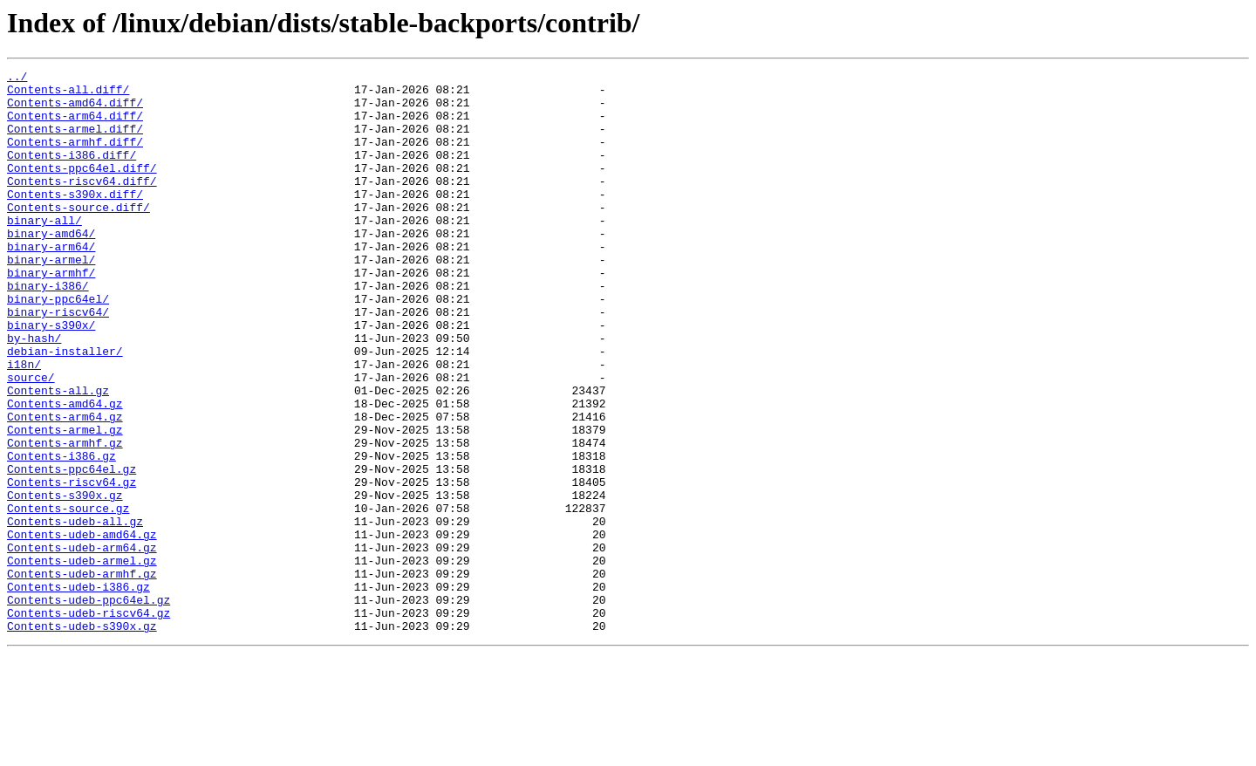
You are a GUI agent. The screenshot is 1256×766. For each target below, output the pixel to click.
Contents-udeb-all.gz (75, 612)
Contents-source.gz (68, 597)
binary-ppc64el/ (58, 345)
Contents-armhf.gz (65, 518)
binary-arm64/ (51, 283)
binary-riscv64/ (58, 361)
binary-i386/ (48, 330)
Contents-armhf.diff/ (75, 157)
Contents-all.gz (58, 455)
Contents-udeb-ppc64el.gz (88, 707)
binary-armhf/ (51, 314)
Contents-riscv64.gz (71, 565)
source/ (31, 440)
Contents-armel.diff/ (75, 141)
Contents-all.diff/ (68, 94)
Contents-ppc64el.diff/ (82, 188)
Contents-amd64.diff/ (75, 110)
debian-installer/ (65, 408)
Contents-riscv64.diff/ (82, 204)
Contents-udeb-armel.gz (82, 659)
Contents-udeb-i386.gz (78, 691)
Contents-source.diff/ (78, 235)
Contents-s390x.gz (65, 581)
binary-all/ (44, 251)
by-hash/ (34, 392)
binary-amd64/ (51, 267)
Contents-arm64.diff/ (75, 125)
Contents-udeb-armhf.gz (82, 675)
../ (17, 78)
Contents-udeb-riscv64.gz (88, 722)
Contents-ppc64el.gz (71, 549)
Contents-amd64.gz (65, 471)
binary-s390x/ (51, 377)
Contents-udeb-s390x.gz (82, 738)
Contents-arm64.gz (65, 487)
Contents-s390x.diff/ (75, 220)
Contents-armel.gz (65, 502)
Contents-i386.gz (61, 534)
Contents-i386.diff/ (71, 173)
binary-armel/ (51, 298)
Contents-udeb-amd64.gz (82, 628)
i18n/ (24, 424)
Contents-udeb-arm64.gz (82, 644)
